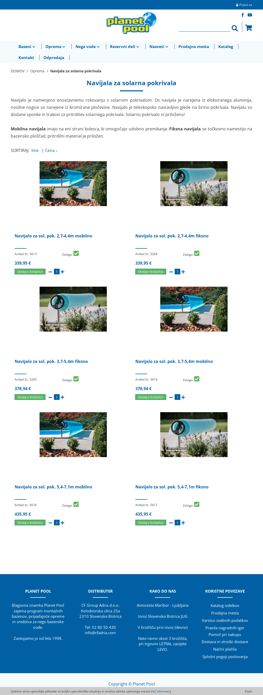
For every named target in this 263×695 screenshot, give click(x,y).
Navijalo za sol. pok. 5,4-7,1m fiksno (172, 487)
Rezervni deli (125, 46)
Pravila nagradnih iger (224, 627)
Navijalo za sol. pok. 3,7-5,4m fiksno (51, 361)
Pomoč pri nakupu (225, 634)
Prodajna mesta (194, 46)
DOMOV (17, 71)
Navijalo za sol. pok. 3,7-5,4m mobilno (174, 361)
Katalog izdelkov (225, 605)
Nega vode (88, 46)
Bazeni (27, 46)
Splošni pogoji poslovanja (225, 656)
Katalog (225, 46)
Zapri (248, 691)
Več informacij (161, 691)
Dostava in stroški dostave (225, 641)
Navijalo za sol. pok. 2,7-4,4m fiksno (172, 236)
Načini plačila (225, 649)
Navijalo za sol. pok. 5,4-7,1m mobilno (53, 487)
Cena (51, 150)
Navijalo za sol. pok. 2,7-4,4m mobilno (53, 236)
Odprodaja (53, 57)
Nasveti (159, 46)
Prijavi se (245, 5)
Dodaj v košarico (30, 271)
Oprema (55, 46)
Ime (36, 150)
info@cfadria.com (100, 632)
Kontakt (26, 57)
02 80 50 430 (104, 627)
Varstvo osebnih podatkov (225, 620)
